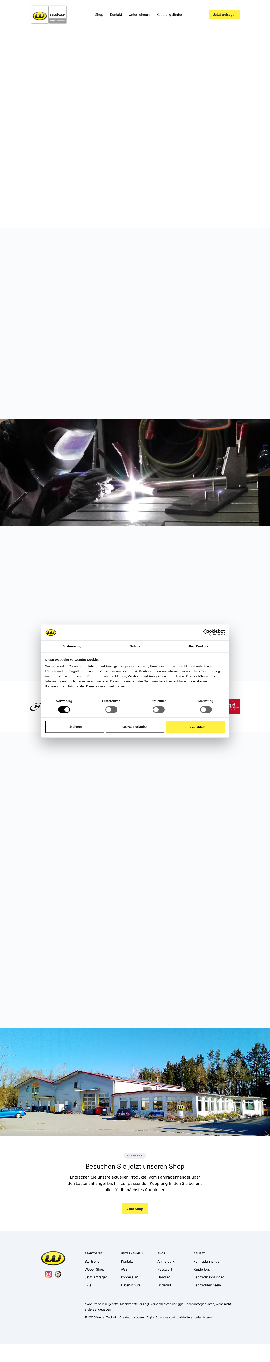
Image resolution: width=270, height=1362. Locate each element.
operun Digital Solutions (152, 1317)
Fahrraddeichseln (207, 1285)
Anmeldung (166, 1261)
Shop (99, 14)
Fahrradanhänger (207, 1261)
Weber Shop (94, 1269)
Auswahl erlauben (135, 727)
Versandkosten (161, 1304)
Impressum (129, 1277)
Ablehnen (74, 727)
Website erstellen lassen (195, 1317)
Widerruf (164, 1285)
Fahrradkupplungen (209, 1277)
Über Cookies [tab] (198, 646)
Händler (163, 1277)
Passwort (164, 1269)
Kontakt (116, 14)
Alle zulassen (195, 727)
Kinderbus (202, 1269)
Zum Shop (135, 1209)
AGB (124, 1269)
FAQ (88, 1285)
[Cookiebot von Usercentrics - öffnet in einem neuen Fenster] (206, 632)
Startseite (92, 1261)
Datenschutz (130, 1285)
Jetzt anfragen (224, 14)
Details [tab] (135, 646)
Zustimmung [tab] (72, 646)
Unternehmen (139, 14)
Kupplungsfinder (169, 14)
